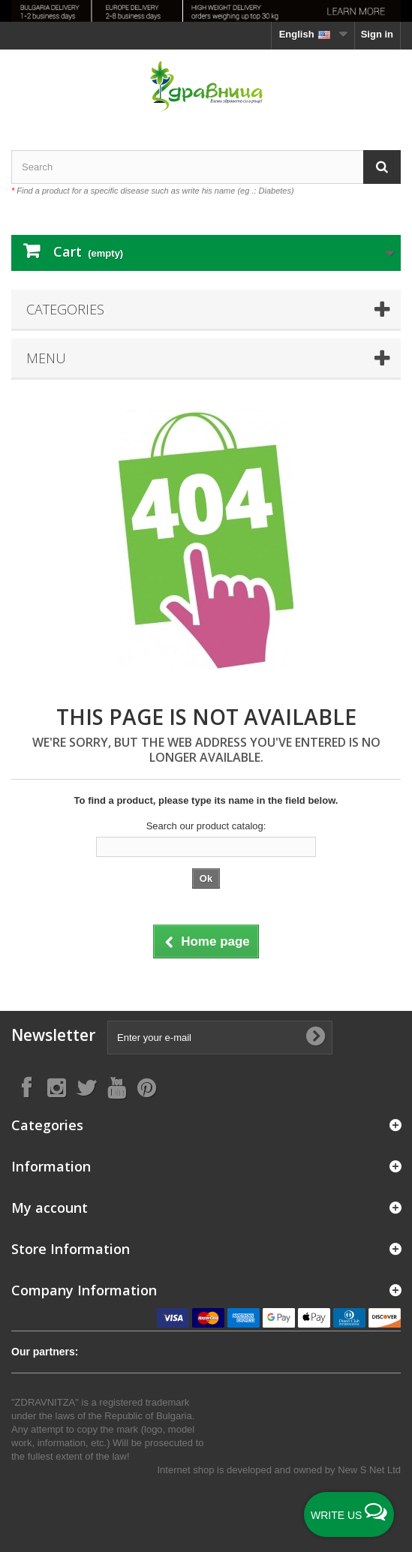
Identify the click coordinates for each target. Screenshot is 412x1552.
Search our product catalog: (206, 826)
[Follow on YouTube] (116, 1087)
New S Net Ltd (369, 1469)
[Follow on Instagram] (56, 1087)
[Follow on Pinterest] (146, 1087)
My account (49, 1208)
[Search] (382, 167)
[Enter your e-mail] (219, 1037)
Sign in (377, 34)
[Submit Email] (315, 1037)
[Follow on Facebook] (26, 1087)
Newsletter (53, 1035)
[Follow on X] (86, 1087)
